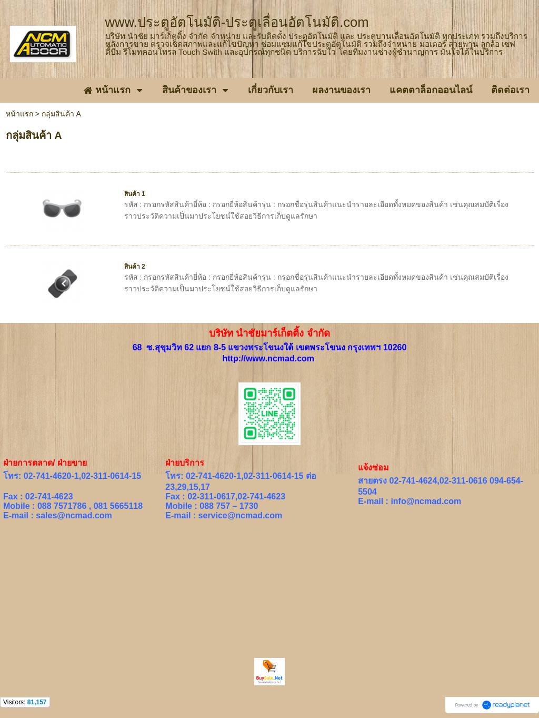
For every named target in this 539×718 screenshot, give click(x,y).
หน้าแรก (19, 114)
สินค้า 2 (134, 266)
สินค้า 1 (134, 194)
